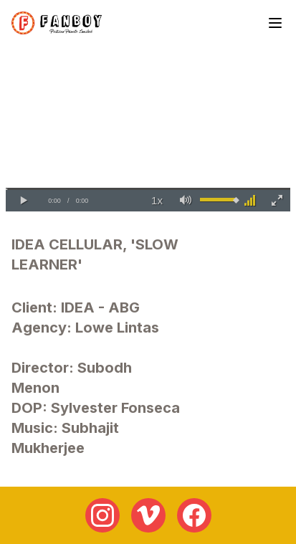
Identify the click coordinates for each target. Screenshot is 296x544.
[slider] (148, 189)
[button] (24, 200)
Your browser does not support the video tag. (148, 131)
